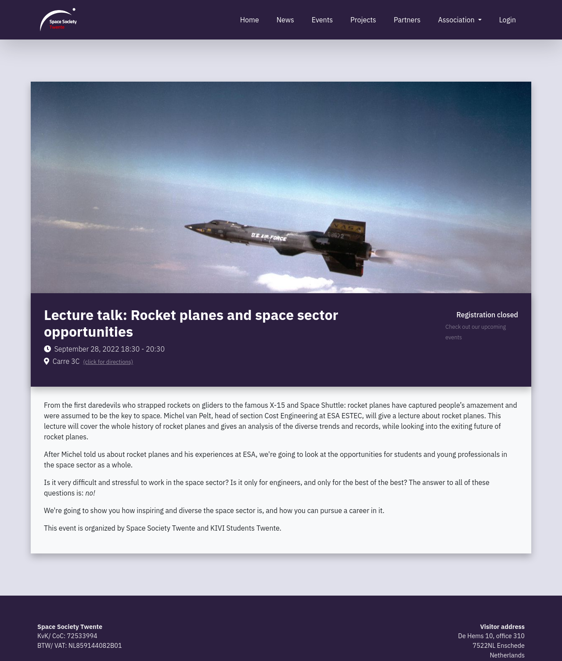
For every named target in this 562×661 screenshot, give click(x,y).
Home (249, 19)
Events (322, 19)
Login (507, 19)
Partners (407, 19)
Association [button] (457, 19)
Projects (363, 19)
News (285, 19)
